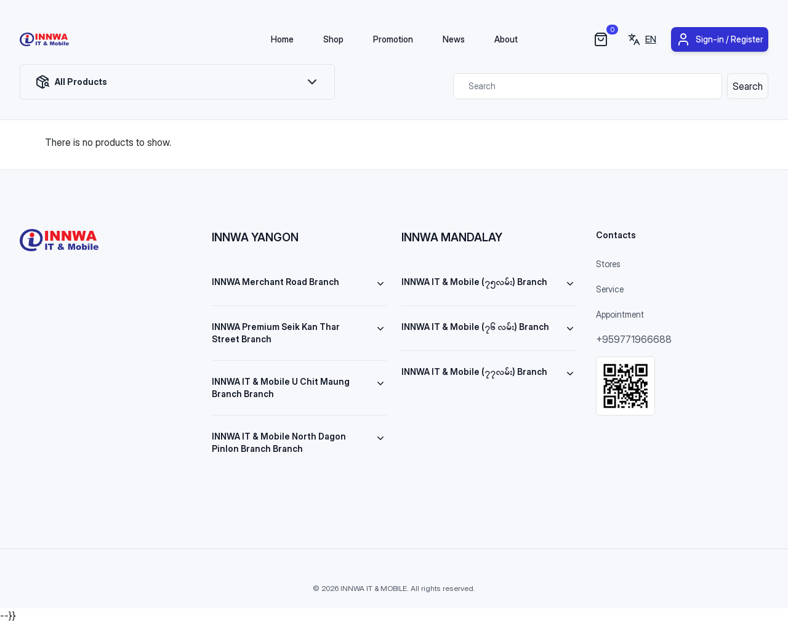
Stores (608, 264)
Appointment (620, 314)
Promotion (393, 39)
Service (610, 289)
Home (282, 39)
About (506, 39)
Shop (333, 39)
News (454, 39)
